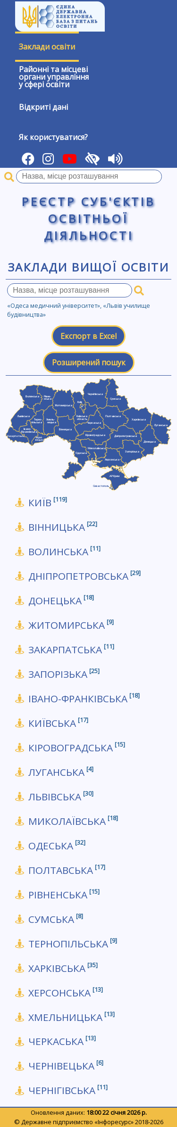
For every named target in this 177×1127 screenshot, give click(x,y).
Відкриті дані (43, 107)
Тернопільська (72, 944)
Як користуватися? (53, 137)
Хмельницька (71, 1017)
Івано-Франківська (84, 698)
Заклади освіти (47, 46)
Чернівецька (65, 1066)
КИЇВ (47, 502)
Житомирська (71, 625)
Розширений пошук (89, 362)
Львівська (60, 797)
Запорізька (64, 674)
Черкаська (62, 1041)
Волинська (64, 551)
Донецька (61, 600)
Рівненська (64, 895)
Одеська (56, 846)
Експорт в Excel (88, 336)
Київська (58, 723)
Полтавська (66, 870)
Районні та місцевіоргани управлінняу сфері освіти (54, 77)
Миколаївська (73, 821)
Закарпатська (71, 649)
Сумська (55, 919)
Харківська (63, 968)
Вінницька (62, 527)
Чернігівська (68, 1090)
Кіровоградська (76, 747)
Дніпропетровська (84, 576)
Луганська (60, 772)
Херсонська (65, 993)
